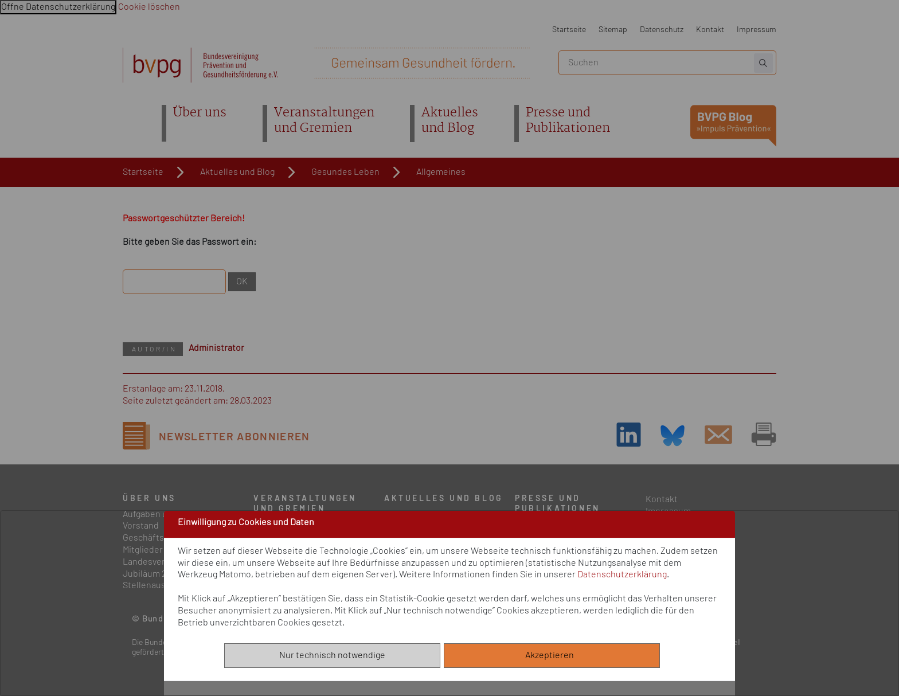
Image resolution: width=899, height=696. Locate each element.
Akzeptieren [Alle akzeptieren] (552, 655)
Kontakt (710, 29)
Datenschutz (661, 29)
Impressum (756, 29)
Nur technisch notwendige (332, 655)
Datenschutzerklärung (622, 574)
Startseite (569, 29)
